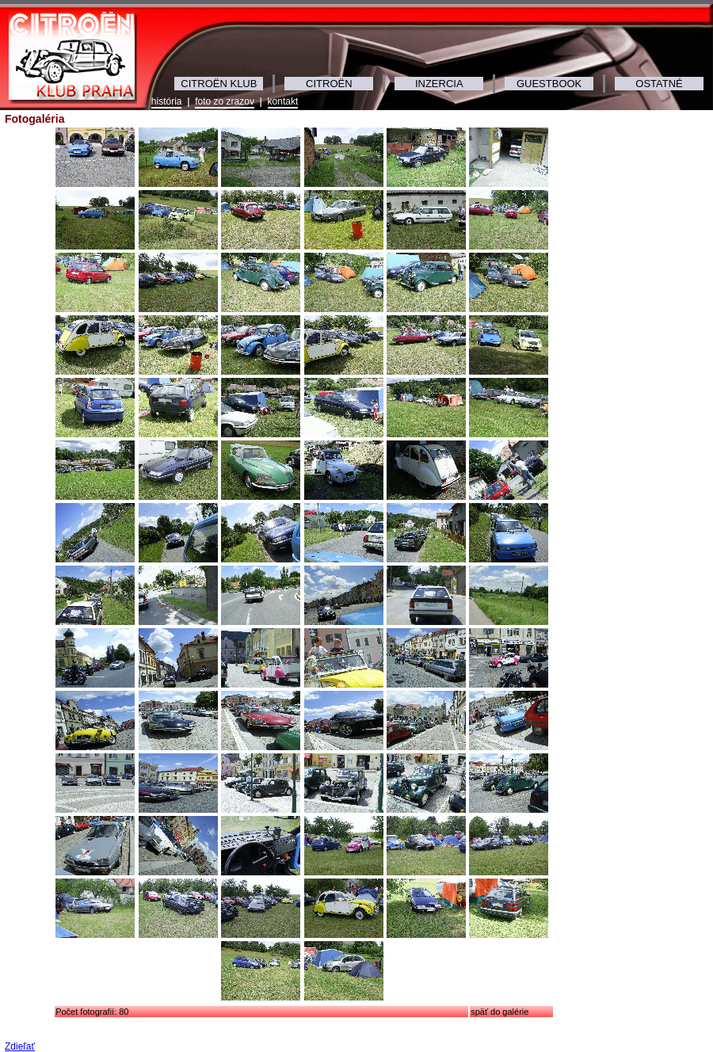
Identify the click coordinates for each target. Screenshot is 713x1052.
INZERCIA (439, 84)
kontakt (283, 101)
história (166, 101)
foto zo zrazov (224, 101)
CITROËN (329, 84)
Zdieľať (20, 1046)
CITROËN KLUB (219, 84)
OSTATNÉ (658, 84)
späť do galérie (499, 1011)
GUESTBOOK (549, 84)
